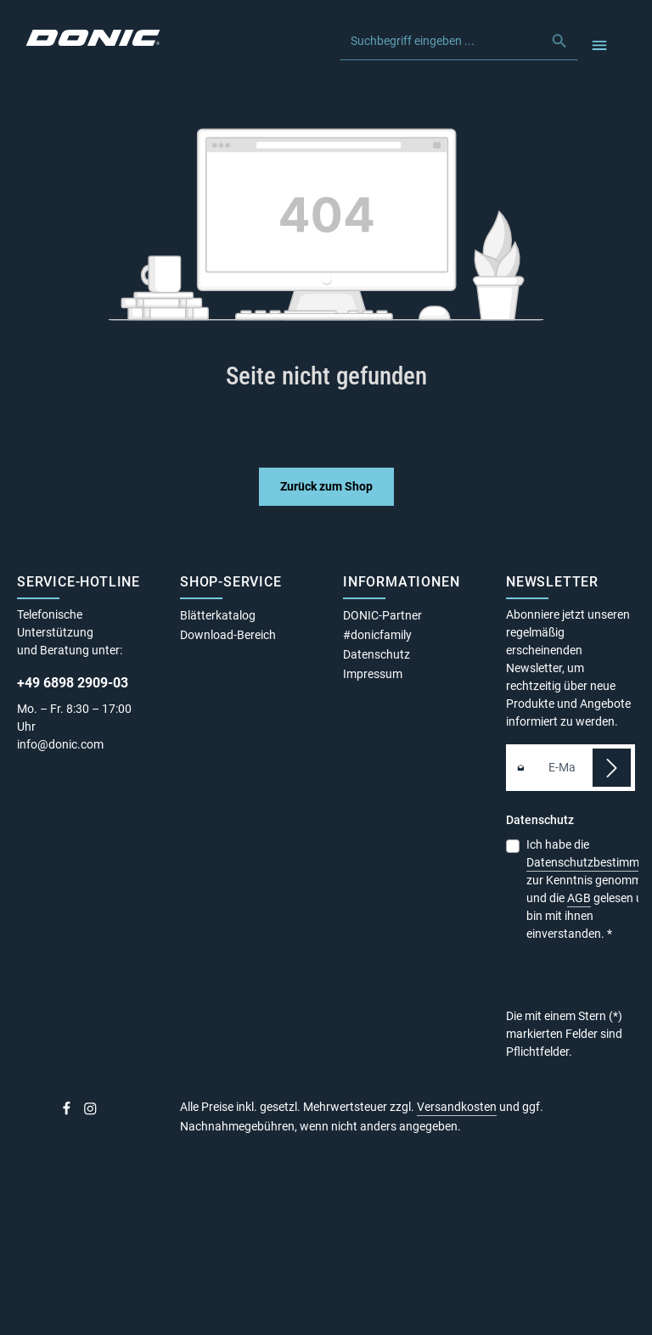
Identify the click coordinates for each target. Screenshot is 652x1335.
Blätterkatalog (218, 615)
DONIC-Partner (382, 615)
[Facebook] (67, 1112)
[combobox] (441, 40)
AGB (579, 898)
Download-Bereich (228, 635)
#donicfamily (377, 635)
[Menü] (599, 44)
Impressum (372, 674)
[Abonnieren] (612, 768)
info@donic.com (61, 744)
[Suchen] (560, 40)
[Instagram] (90, 1112)
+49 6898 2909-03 (72, 683)
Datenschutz (376, 654)
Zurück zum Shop (326, 486)
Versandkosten (457, 1106)
